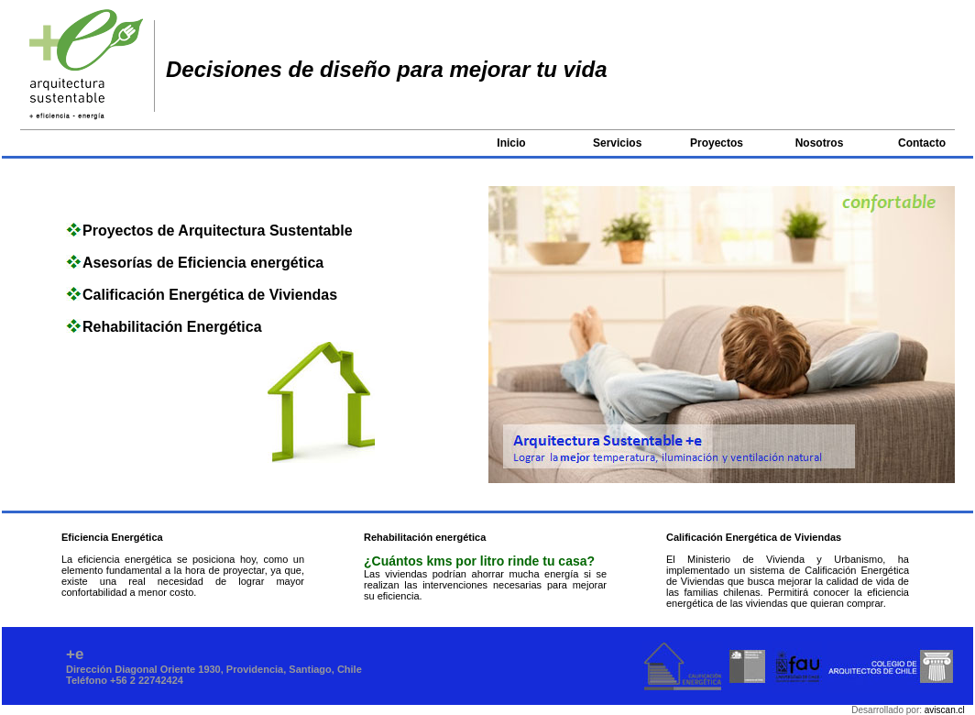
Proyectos (716, 143)
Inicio (511, 143)
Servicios (617, 143)
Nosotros (819, 143)
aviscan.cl (945, 710)
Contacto (922, 143)
